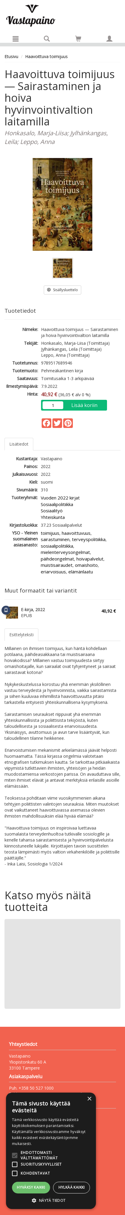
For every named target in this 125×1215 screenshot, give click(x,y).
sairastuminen (55, 539)
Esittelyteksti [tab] (21, 634)
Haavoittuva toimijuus (46, 56)
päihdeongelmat (57, 559)
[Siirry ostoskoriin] (78, 38)
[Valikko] (15, 38)
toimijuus (50, 533)
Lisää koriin (84, 405)
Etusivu (11, 56)
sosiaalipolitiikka (57, 546)
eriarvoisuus (53, 572)
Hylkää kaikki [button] (71, 1187)
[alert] (51, 1151)
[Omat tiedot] (109, 38)
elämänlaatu (80, 572)
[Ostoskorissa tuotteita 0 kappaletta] (78, 39)
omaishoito (86, 565)
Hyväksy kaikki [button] (31, 1187)
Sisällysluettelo (62, 289)
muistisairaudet (57, 565)
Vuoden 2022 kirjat (60, 498)
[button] (51, 1200)
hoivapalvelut (89, 559)
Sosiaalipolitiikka (57, 504)
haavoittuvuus (76, 533)
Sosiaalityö (52, 511)
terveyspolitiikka (89, 539)
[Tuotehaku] (47, 38)
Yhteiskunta (53, 517)
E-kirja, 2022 (33, 609)
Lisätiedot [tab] (18, 444)
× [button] (89, 1099)
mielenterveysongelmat (65, 552)
